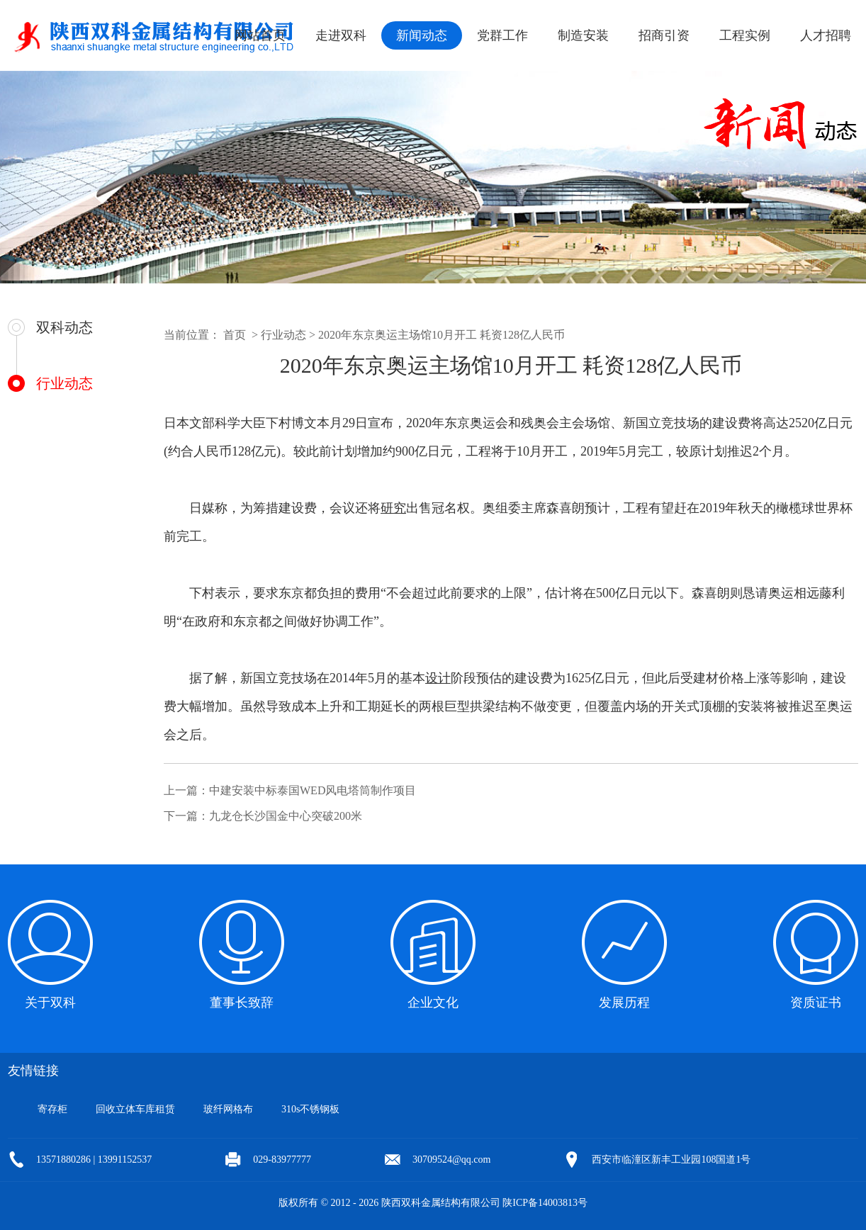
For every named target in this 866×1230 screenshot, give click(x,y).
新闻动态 (421, 35)
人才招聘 (825, 35)
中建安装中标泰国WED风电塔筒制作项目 (312, 790)
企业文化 (433, 1002)
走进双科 (340, 35)
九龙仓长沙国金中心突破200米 (285, 816)
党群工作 (502, 35)
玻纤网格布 (228, 1109)
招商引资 (664, 35)
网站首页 (260, 35)
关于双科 (50, 1002)
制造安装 (583, 35)
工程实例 (744, 35)
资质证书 (815, 1002)
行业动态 (64, 383)
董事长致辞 (242, 1002)
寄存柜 (52, 1109)
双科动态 (64, 327)
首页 (234, 335)
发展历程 (624, 1002)
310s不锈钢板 (310, 1109)
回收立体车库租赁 (135, 1109)
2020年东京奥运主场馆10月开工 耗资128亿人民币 (441, 335)
